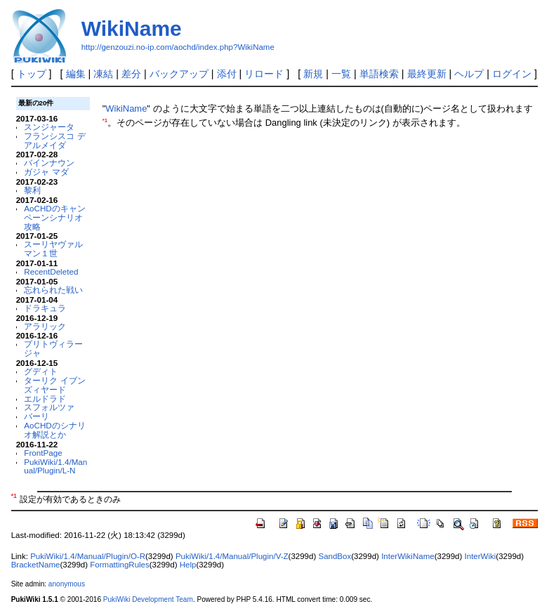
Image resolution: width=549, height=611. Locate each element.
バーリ (36, 416)
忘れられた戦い (53, 289)
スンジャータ (49, 126)
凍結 (103, 73)
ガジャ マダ (46, 171)
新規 (313, 73)
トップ (31, 73)
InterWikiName (408, 556)
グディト (41, 371)
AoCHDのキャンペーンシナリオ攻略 (55, 217)
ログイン (511, 73)
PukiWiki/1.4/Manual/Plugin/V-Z (232, 556)
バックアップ (179, 73)
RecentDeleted (51, 271)
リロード (264, 73)
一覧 (341, 73)
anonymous (66, 584)
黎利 (32, 190)
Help (188, 564)
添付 (227, 73)
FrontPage (43, 452)
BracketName (35, 564)
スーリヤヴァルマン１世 (53, 248)
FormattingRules (119, 564)
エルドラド (45, 398)
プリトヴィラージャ (53, 348)
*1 (104, 120)
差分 (131, 73)
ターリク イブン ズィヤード (54, 385)
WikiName (131, 28)
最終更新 (427, 73)
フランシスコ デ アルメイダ (54, 140)
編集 (76, 73)
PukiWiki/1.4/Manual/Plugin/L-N (55, 466)
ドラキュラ (45, 308)
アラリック (45, 326)
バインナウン (49, 162)
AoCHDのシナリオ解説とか (55, 430)
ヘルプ (469, 73)
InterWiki (480, 556)
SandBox (334, 556)
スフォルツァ (49, 407)
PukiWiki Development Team (148, 599)
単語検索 (379, 73)
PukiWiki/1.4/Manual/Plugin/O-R (87, 556)
